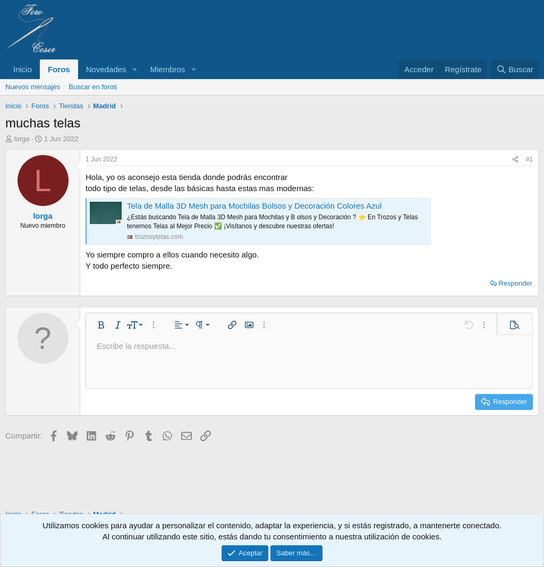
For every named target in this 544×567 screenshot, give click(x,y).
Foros (59, 69)
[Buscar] (515, 69)
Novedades (106, 69)
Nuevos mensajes (32, 87)
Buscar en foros (93, 87)
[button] (134, 69)
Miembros (167, 69)
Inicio (22, 69)
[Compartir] (515, 159)
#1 (529, 159)
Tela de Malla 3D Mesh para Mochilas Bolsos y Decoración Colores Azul (254, 205)
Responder (515, 283)
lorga (22, 139)
